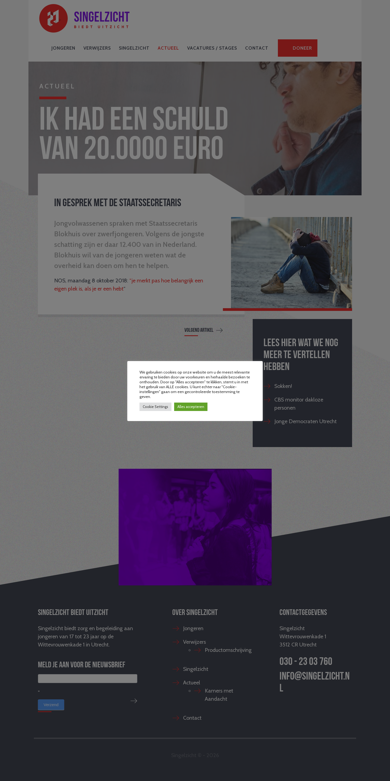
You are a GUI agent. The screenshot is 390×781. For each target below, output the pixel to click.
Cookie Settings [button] (155, 406)
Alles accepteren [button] (190, 406)
